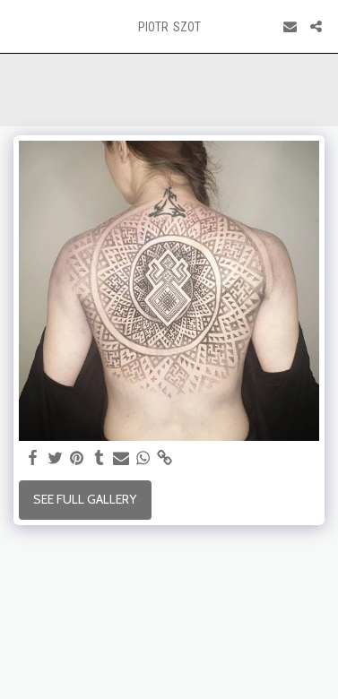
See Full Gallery (84, 499)
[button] (19, 26)
